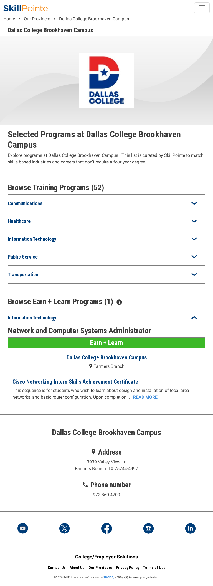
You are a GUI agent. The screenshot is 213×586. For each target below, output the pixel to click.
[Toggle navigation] (202, 7)
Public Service (23, 257)
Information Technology (32, 239)
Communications (25, 203)
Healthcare (19, 221)
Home (9, 18)
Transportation (23, 274)
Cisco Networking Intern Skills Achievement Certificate (75, 381)
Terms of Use (154, 567)
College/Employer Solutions (106, 557)
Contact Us (57, 567)
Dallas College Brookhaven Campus (94, 18)
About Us (77, 567)
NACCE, (109, 577)
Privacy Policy (127, 567)
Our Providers (37, 18)
